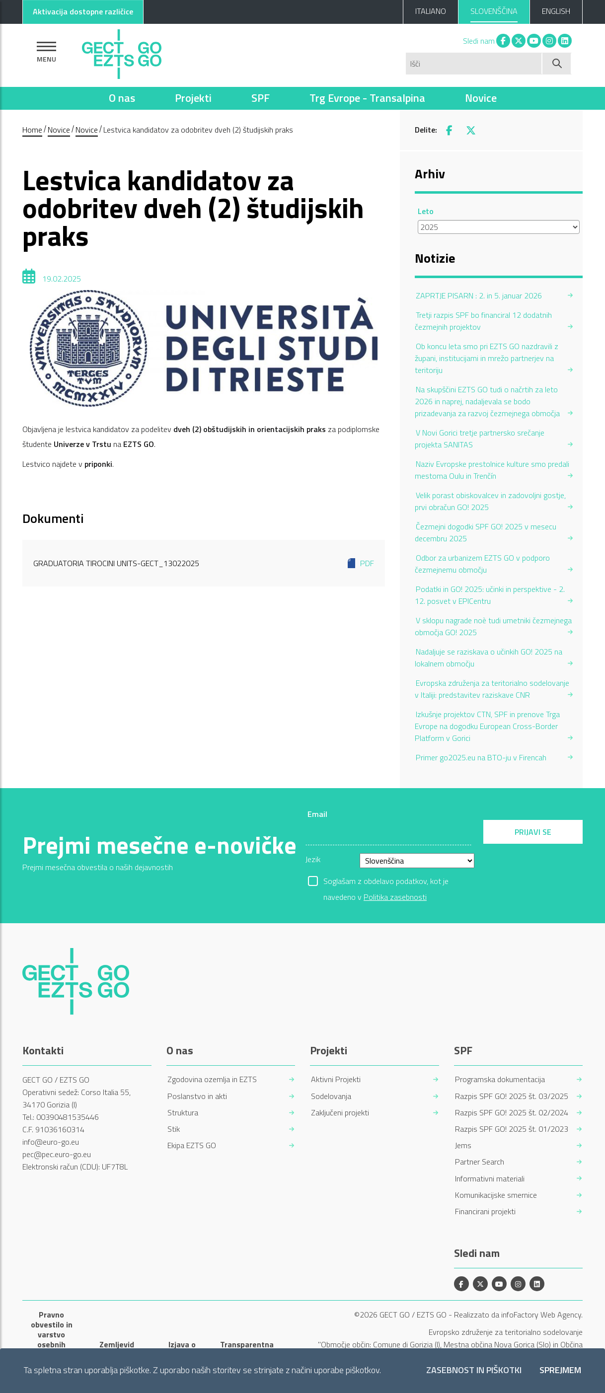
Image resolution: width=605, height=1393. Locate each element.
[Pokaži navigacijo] (46, 52)
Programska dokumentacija (500, 1079)
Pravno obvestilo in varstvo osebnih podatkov (52, 1334)
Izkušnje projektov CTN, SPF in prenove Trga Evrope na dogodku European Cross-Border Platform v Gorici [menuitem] (487, 726)
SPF (260, 97)
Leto (426, 211)
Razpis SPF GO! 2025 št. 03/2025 (511, 1096)
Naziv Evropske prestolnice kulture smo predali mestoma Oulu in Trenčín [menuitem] (492, 470)
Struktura (182, 1112)
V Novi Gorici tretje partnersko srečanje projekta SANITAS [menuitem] (479, 438)
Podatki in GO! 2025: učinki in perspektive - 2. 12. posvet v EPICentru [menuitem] (490, 595)
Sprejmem (560, 1370)
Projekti (193, 97)
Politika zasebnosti (395, 897)
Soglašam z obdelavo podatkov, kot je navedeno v (386, 882)
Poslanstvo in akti (197, 1096)
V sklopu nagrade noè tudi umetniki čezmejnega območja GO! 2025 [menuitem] (493, 626)
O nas (122, 97)
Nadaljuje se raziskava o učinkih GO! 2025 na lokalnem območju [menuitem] (488, 657)
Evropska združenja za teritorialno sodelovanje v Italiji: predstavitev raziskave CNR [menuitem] (492, 689)
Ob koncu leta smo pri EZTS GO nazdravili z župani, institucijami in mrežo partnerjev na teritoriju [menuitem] (486, 358)
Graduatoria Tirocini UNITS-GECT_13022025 (203, 563)
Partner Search (479, 1162)
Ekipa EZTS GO (191, 1145)
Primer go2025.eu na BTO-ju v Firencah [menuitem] (481, 757)
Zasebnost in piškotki (474, 1370)
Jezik (312, 859)
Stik (173, 1129)
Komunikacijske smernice (496, 1195)
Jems (463, 1145)
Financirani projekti (485, 1211)
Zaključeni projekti (340, 1112)
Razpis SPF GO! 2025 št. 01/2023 (511, 1129)
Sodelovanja (331, 1096)
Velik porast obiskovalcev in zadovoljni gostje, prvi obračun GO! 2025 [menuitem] (490, 501)
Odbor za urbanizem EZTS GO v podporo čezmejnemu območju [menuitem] (482, 564)
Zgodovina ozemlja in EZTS (212, 1079)
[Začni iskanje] (557, 63)
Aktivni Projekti (336, 1079)
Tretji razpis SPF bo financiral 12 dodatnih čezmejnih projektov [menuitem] (483, 321)
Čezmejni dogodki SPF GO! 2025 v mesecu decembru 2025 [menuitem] (485, 532)
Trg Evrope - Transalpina (367, 97)
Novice (481, 97)
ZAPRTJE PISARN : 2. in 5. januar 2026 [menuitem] (479, 295)
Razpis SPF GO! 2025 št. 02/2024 (511, 1112)
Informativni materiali (490, 1178)
